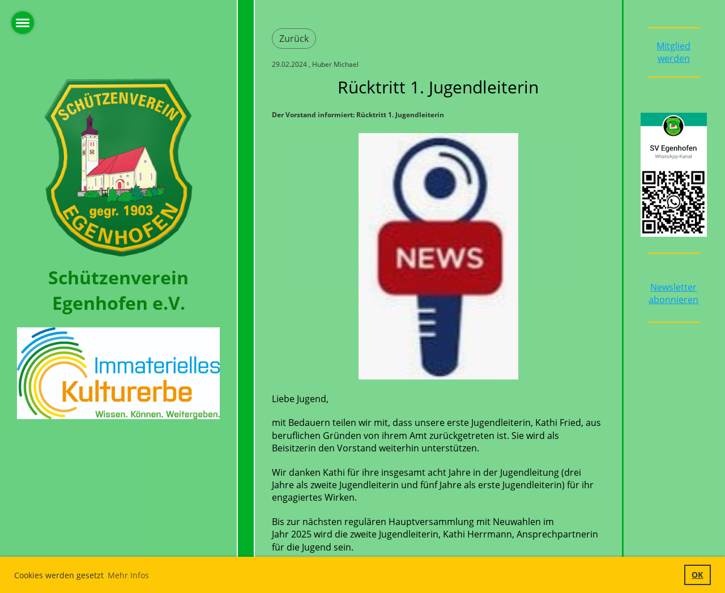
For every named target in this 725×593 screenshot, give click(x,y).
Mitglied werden (673, 52)
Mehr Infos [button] (128, 575)
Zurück (294, 38)
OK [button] (697, 574)
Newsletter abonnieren (673, 293)
